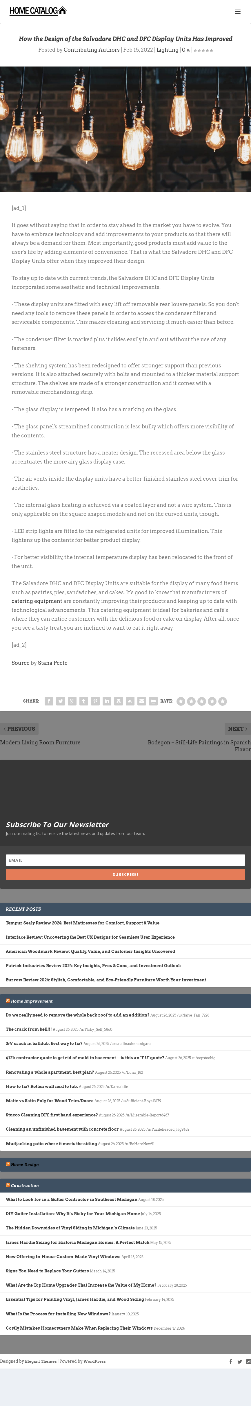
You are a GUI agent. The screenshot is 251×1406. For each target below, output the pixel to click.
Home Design (25, 1164)
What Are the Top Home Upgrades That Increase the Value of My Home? (81, 1285)
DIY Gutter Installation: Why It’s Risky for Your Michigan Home (73, 1213)
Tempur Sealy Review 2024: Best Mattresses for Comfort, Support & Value (82, 923)
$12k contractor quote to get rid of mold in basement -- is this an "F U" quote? (85, 1057)
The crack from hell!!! (29, 1029)
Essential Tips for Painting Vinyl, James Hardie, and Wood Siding (75, 1299)
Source (21, 663)
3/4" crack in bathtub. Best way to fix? (44, 1043)
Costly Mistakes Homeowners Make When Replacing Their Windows (79, 1328)
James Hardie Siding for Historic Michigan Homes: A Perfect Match (77, 1242)
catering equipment (37, 601)
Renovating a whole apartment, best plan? (50, 1072)
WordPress (94, 1361)
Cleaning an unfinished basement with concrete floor (62, 1129)
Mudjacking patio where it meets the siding (51, 1143)
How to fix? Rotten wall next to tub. (42, 1086)
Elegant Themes (41, 1361)
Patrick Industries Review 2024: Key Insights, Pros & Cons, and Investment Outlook (93, 965)
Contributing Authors (92, 50)
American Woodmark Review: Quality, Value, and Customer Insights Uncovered (90, 951)
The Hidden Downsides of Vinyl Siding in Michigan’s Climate (70, 1228)
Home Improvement (32, 1001)
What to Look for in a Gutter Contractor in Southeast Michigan (71, 1199)
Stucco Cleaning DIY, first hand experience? (52, 1115)
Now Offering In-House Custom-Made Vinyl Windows (63, 1256)
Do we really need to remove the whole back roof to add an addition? (78, 1015)
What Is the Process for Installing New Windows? (58, 1314)
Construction (25, 1185)
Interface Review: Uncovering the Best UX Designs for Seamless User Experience (90, 937)
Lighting (168, 50)
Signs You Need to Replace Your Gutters (47, 1271)
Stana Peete (53, 663)
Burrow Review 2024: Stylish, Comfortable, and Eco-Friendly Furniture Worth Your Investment (106, 980)
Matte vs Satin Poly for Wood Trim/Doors (50, 1100)
